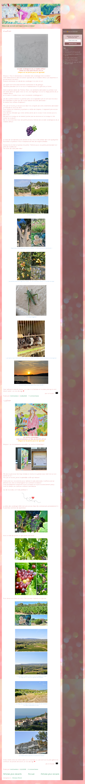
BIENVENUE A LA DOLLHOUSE (72, 52)
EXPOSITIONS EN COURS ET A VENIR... (73, 55)
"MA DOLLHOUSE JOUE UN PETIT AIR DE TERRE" (73, 63)
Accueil (31, 774)
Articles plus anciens (50, 774)
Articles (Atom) (17, 778)
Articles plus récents (12, 774)
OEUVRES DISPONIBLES (71, 58)
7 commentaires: (34, 396)
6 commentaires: (33, 769)
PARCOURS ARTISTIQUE (71, 60)
